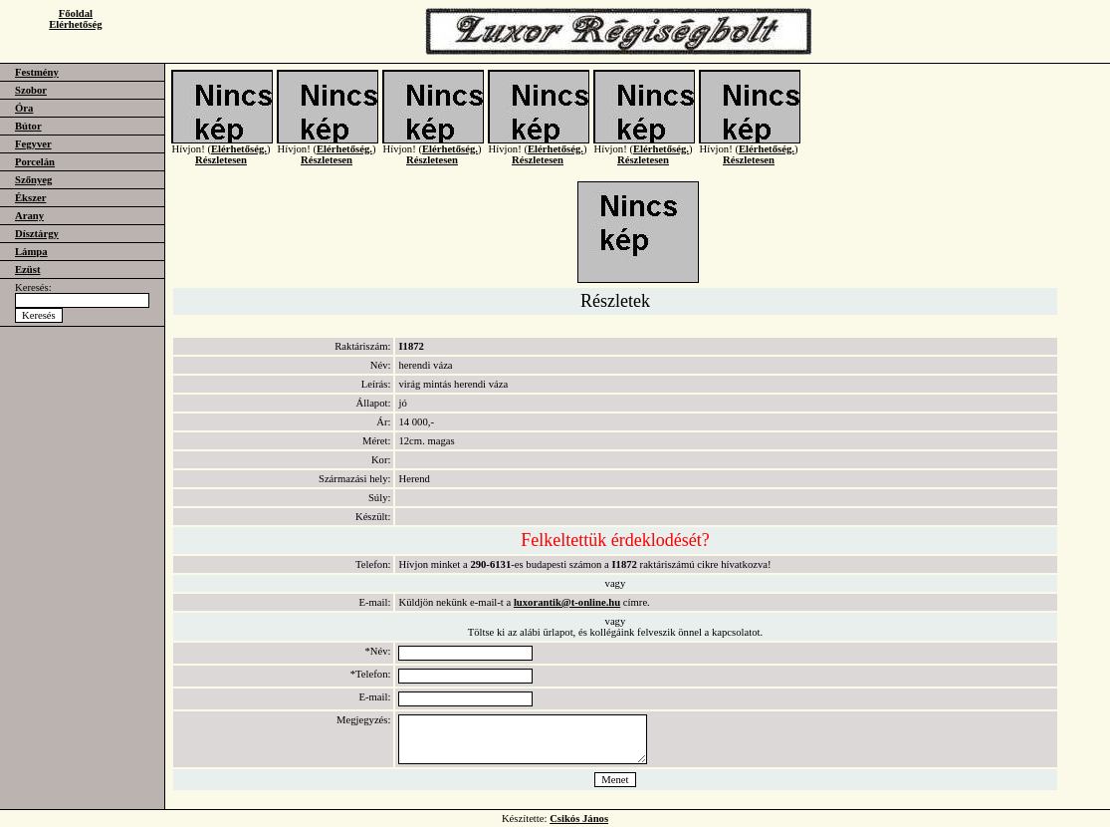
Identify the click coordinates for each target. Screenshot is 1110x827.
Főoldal (76, 13)
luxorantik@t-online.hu (567, 602)
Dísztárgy (37, 233)
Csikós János (579, 818)
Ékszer (30, 197)
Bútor (28, 126)
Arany (29, 215)
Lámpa (31, 251)
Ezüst (27, 269)
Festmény (37, 72)
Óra (24, 108)
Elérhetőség (75, 24)
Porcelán (35, 161)
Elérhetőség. (239, 160)
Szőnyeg (33, 179)
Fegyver (33, 143)
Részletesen (221, 171)
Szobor (31, 90)
